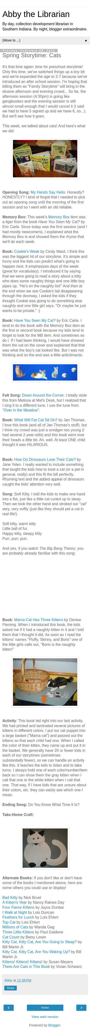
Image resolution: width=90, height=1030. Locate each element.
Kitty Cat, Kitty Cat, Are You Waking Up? (36, 952)
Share (10, 988)
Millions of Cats (15, 927)
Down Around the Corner (43, 395)
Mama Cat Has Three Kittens (38, 620)
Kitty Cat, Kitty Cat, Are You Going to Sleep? (39, 942)
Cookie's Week (26, 251)
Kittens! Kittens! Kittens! (22, 962)
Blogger (54, 1025)
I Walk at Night (14, 912)
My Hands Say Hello (48, 192)
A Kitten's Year (14, 902)
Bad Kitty (10, 898)
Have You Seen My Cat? (34, 320)
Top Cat (9, 922)
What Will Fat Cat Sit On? (35, 420)
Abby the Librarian (36, 14)
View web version (45, 1017)
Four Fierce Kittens (18, 907)
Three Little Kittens (18, 932)
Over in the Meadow (21, 410)
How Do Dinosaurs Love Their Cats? (45, 459)
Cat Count (10, 937)
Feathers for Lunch (18, 917)
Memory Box (59, 217)
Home (45, 1007)
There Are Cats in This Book (26, 967)
